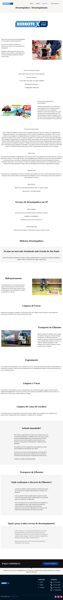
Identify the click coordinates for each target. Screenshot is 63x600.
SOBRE (37, 3)
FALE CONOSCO (55, 3)
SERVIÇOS (44, 3)
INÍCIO (31, 3)
